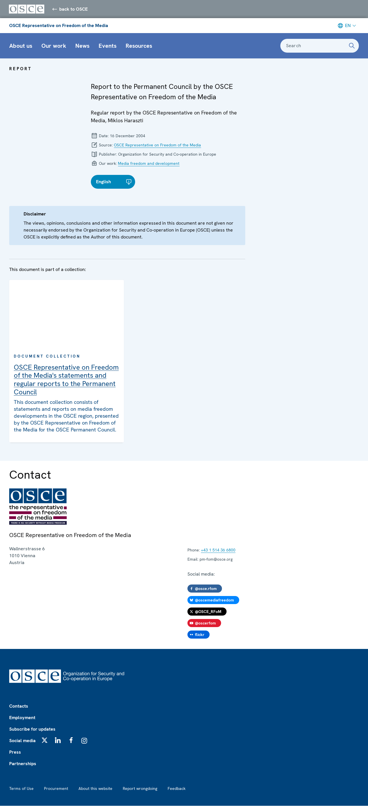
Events (107, 46)
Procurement (56, 788)
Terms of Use (21, 788)
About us (20, 46)
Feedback (176, 788)
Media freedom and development (148, 163)
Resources (139, 46)
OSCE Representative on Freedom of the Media (58, 26)
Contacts (18, 706)
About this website (95, 788)
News (82, 46)
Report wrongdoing (140, 788)
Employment (22, 718)
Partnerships (22, 764)
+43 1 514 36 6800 (218, 550)
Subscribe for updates (32, 729)
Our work (53, 46)
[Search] (352, 46)
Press (15, 752)
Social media (22, 741)
